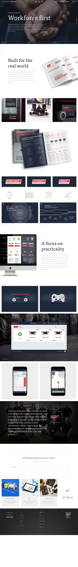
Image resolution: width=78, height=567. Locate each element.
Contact (74, 1)
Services (62, 1)
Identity (21, 547)
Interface (22, 549)
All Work (67, 529)
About (68, 1)
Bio (20, 554)
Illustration (22, 550)
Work (56, 1)
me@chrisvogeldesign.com (49, 565)
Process (21, 553)
